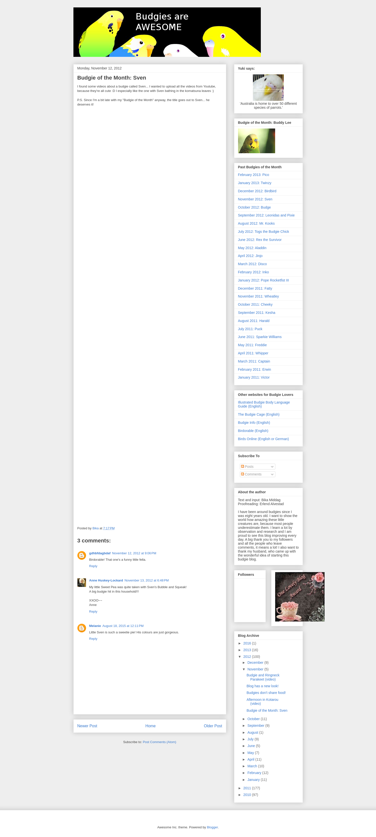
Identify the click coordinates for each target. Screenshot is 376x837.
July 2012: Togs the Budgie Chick (263, 232)
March (252, 766)
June (251, 746)
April (251, 759)
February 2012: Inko (253, 272)
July (251, 739)
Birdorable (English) (253, 431)
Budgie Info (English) (254, 423)
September (256, 726)
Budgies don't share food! (266, 693)
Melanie (95, 626)
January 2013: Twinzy (254, 183)
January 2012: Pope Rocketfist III (263, 280)
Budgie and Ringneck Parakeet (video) (262, 677)
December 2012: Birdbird (257, 191)
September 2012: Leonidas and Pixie (266, 215)
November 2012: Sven (255, 199)
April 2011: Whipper (253, 353)
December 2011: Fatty (255, 288)
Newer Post (87, 726)
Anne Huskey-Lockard (106, 580)
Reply (93, 566)
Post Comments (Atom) (159, 742)
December (255, 663)
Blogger (212, 827)
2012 (247, 657)
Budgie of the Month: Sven (266, 710)
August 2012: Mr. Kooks (256, 223)
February (254, 773)
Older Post (213, 726)
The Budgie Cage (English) (259, 414)
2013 (247, 650)
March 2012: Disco (252, 264)
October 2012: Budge (254, 207)
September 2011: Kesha (256, 313)
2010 (247, 795)
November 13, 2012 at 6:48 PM (147, 580)
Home (150, 726)
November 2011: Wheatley (258, 296)
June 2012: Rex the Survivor (260, 240)
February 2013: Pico (253, 175)
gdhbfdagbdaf (100, 553)
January (254, 780)
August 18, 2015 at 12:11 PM (123, 626)
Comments (251, 474)
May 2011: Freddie (252, 345)
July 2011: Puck (250, 329)
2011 (247, 788)
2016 (247, 643)
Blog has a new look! (262, 686)
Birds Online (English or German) (263, 439)
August (253, 732)
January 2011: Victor (254, 377)
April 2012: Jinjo (250, 256)
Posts (247, 467)
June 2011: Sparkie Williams (260, 337)
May (251, 753)
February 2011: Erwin (254, 369)
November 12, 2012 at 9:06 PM (134, 553)
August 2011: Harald (254, 321)
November (255, 669)
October (254, 719)
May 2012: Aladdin (252, 248)
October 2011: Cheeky (255, 304)
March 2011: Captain (254, 361)
